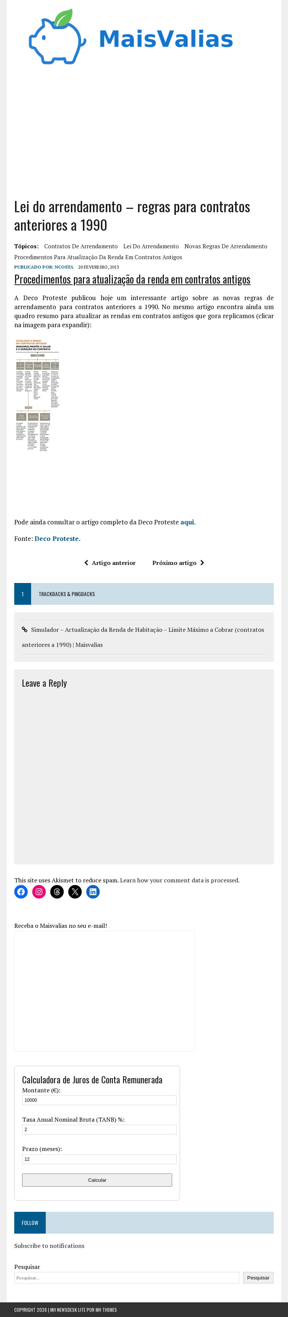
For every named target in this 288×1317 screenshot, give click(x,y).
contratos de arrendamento (81, 246)
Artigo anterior (110, 563)
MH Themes (106, 1309)
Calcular (97, 1180)
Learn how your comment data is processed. (180, 880)
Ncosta (64, 267)
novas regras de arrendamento (225, 246)
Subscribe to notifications (49, 1245)
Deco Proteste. (57, 538)
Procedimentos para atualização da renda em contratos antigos (98, 257)
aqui (187, 522)
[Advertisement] (144, 129)
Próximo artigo (178, 563)
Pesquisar (27, 1267)
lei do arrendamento (151, 246)
